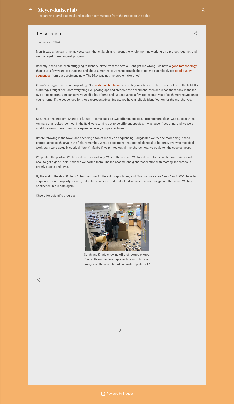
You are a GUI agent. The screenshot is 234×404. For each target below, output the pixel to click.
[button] (195, 34)
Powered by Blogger (117, 393)
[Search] (203, 11)
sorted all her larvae (108, 85)
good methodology (184, 66)
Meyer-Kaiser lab (57, 9)
